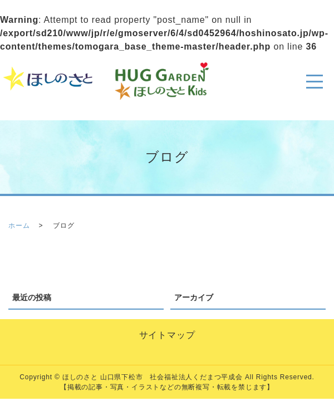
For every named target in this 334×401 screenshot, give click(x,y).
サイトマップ (167, 335)
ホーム (19, 225)
